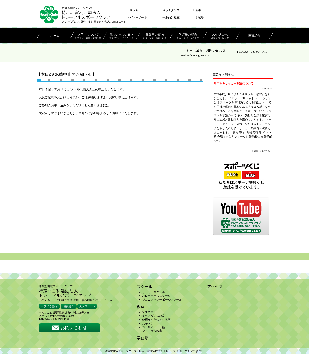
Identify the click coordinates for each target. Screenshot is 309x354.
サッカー (135, 10)
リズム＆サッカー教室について (233, 83)
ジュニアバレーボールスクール (162, 299)
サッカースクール (153, 292)
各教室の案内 (154, 36)
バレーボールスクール (156, 295)
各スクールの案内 (121, 36)
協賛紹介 (254, 35)
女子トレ (148, 323)
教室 (141, 306)
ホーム (54, 35)
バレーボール (138, 17)
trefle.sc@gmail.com (198, 55)
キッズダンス (171, 10)
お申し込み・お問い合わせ (206, 50)
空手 (198, 10)
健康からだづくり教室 (156, 319)
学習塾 (199, 17)
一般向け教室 (171, 17)
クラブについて (88, 36)
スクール (144, 287)
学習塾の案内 (188, 36)
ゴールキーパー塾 (153, 327)
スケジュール (221, 36)
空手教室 (148, 312)
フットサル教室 (152, 331)
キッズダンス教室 (153, 315)
